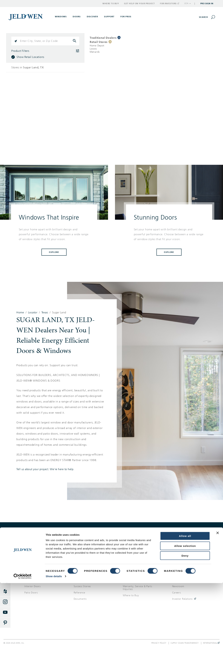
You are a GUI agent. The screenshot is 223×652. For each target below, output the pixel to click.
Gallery (78, 573)
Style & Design (82, 580)
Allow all (185, 604)
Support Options (132, 573)
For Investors (169, 3)
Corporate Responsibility (186, 580)
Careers (176, 592)
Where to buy (55, 534)
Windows (29, 573)
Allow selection (185, 614)
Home (20, 312)
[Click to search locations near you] (15, 41)
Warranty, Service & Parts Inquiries (137, 588)
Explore (54, 252)
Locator (32, 312)
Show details (54, 645)
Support (109, 16)
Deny (185, 624)
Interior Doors (32, 586)
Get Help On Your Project (137, 580)
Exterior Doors (32, 580)
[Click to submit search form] (75, 41)
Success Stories (82, 586)
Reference (79, 592)
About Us (177, 573)
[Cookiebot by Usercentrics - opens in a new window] (22, 645)
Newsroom (178, 586)
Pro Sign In (206, 3)
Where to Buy (110, 3)
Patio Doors (31, 592)
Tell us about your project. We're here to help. (45, 469)
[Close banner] (217, 602)
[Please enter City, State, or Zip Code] (45, 41)
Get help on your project (167, 534)
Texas (44, 312)
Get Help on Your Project (139, 3)
